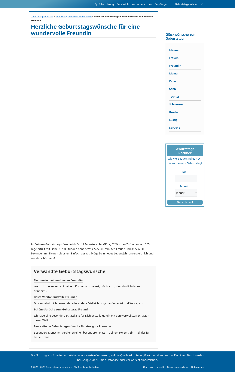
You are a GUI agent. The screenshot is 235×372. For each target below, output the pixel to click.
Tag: (184, 172)
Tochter (174, 96)
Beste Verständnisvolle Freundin (55, 297)
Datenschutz (197, 366)
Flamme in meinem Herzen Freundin (58, 280)
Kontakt (160, 366)
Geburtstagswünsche (42, 16)
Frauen (174, 58)
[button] (202, 4)
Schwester (176, 104)
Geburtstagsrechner (186, 4)
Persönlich (123, 4)
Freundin (175, 65)
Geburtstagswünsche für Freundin (74, 16)
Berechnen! (185, 202)
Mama (173, 73)
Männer (174, 50)
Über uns (148, 366)
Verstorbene (138, 4)
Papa (172, 81)
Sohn (172, 89)
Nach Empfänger (160, 4)
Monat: (184, 186)
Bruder (173, 112)
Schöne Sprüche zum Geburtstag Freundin (62, 309)
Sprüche (99, 4)
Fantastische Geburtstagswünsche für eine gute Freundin (72, 326)
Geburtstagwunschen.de (59, 366)
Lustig (110, 4)
